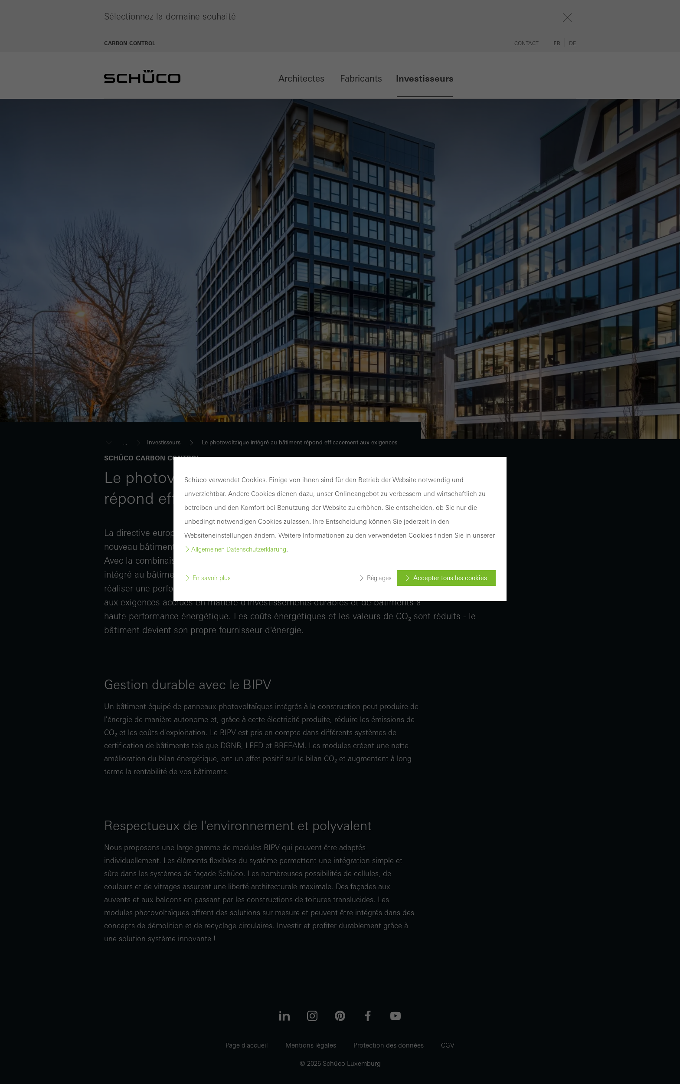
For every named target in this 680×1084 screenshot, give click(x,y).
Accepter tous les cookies (450, 578)
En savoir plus (212, 578)
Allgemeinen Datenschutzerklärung (238, 549)
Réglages (379, 578)
